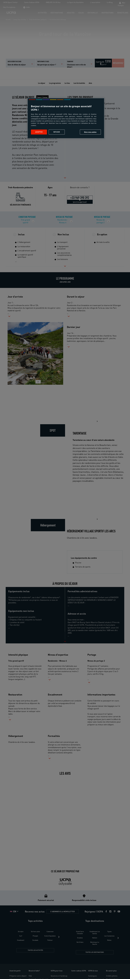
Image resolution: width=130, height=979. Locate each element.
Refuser (56, 132)
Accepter (39, 132)
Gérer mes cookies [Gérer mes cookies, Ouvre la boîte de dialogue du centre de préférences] (90, 132)
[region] (65, 118)
